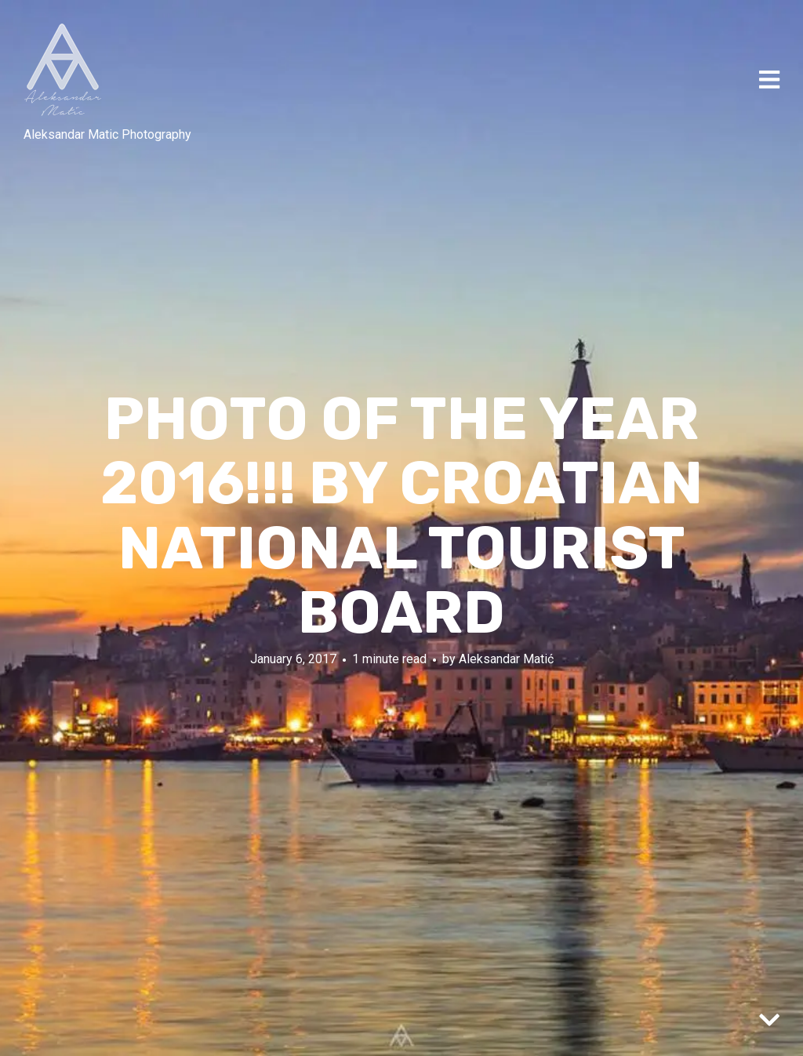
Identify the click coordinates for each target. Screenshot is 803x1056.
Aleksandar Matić (506, 658)
